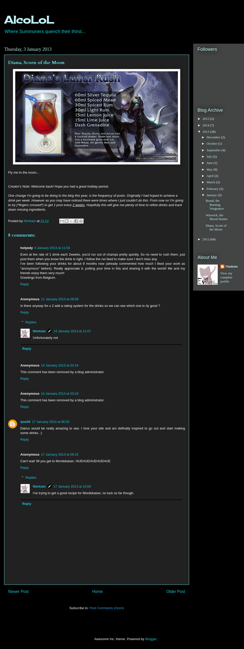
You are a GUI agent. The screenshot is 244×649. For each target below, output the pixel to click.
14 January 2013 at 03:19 (59, 365)
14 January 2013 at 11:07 (72, 331)
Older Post (175, 591)
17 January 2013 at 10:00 (72, 486)
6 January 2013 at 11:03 (52, 248)
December (214, 137)
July (210, 156)
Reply (24, 284)
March (211, 182)
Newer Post (18, 591)
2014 (206, 125)
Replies (30, 322)
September (214, 150)
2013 (206, 132)
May (210, 169)
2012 (206, 239)
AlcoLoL (29, 19)
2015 (206, 119)
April (211, 176)
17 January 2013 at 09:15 (59, 454)
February (213, 189)
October (212, 143)
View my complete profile (226, 277)
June (210, 163)
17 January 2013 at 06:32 (50, 422)
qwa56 (25, 422)
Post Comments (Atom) (106, 608)
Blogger (150, 639)
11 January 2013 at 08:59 (59, 299)
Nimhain (39, 331)
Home (97, 591)
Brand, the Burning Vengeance (215, 204)
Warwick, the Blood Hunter (216, 217)
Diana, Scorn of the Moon (216, 227)
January (212, 195)
